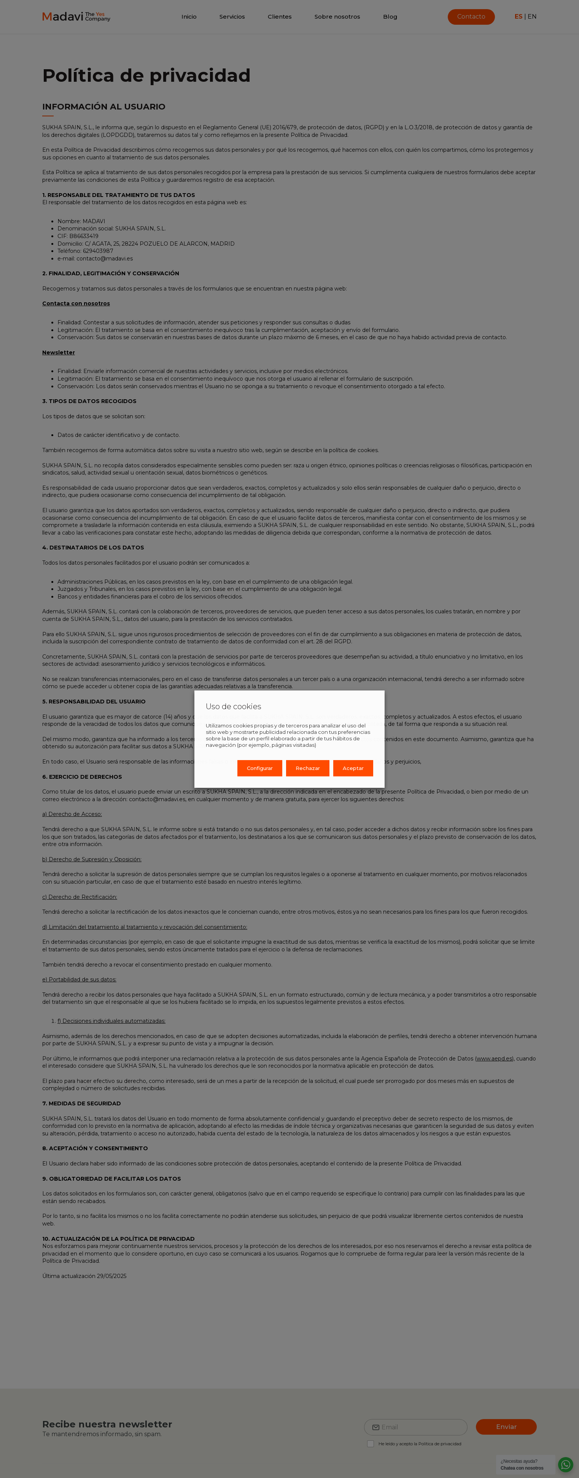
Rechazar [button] (308, 768)
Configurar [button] (260, 768)
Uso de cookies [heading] (233, 706)
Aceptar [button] (353, 768)
